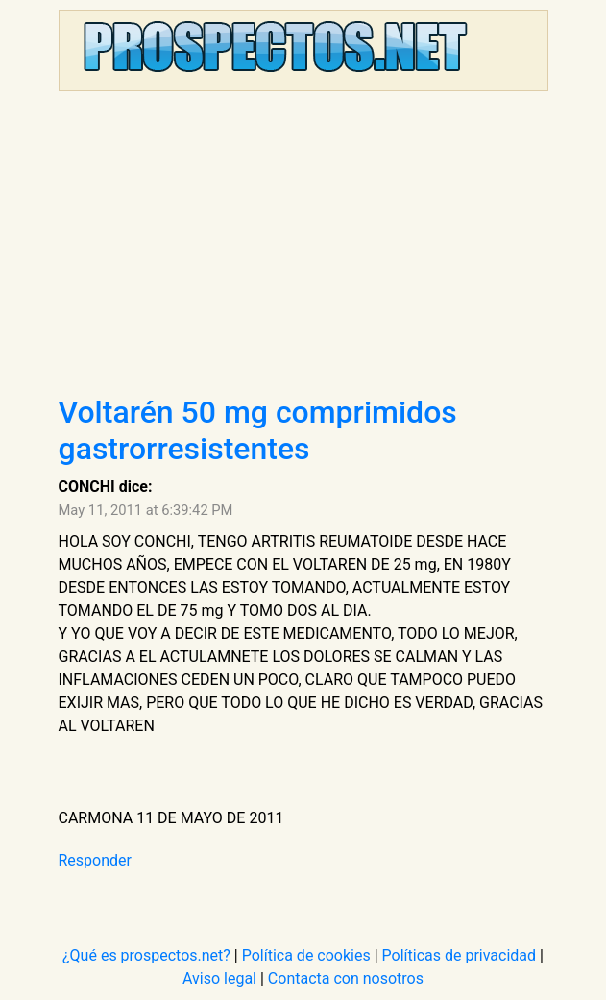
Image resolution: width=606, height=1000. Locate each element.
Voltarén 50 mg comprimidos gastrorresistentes (258, 430)
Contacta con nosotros (346, 978)
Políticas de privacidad (459, 955)
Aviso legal (219, 978)
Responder (95, 860)
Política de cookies (306, 955)
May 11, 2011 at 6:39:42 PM (146, 510)
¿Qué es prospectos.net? (146, 955)
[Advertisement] (303, 249)
